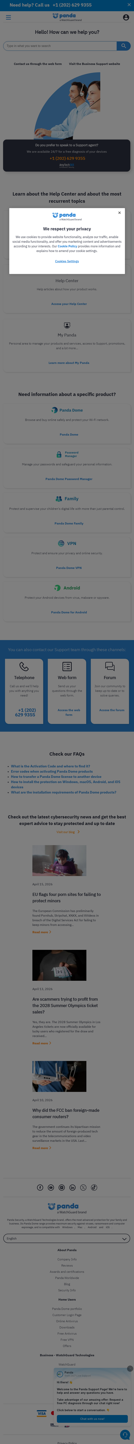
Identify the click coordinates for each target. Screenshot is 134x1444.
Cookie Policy (67, 246)
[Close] (119, 212)
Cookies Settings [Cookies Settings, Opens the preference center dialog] (67, 261)
